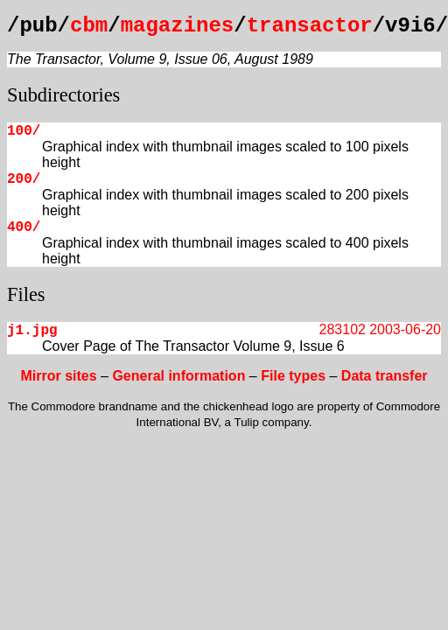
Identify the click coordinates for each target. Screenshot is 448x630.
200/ (23, 179)
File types (293, 375)
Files (26, 294)
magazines (177, 26)
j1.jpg (32, 331)
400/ (23, 227)
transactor (310, 26)
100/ (23, 131)
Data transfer (384, 375)
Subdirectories (63, 95)
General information (178, 375)
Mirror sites (58, 375)
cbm (89, 26)
